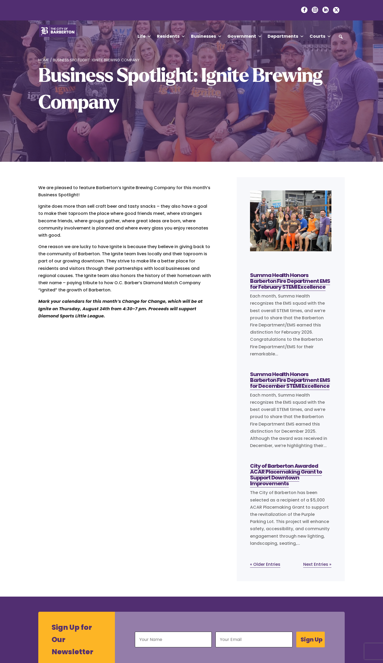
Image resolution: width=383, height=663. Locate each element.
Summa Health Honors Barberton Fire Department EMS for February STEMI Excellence (290, 281)
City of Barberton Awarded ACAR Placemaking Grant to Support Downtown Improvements (286, 474)
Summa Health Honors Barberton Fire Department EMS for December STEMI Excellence (290, 380)
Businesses (206, 36)
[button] (341, 37)
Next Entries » (317, 564)
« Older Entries (265, 564)
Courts (320, 36)
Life (144, 36)
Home (43, 60)
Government (244, 36)
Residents (171, 36)
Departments (286, 36)
